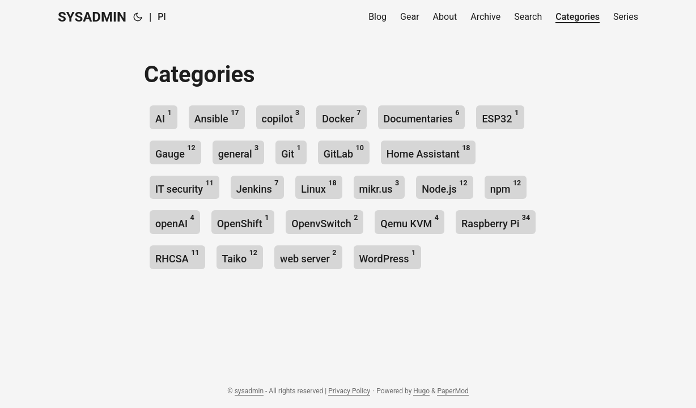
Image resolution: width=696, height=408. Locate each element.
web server (308, 256)
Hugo (421, 391)
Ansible (216, 116)
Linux (318, 186)
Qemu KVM (409, 221)
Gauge (175, 151)
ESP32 (500, 116)
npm (505, 186)
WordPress (387, 256)
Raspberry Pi (495, 221)
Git (291, 151)
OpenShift (243, 221)
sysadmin (249, 391)
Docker (341, 116)
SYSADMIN (92, 17)
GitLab (344, 151)
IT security (184, 186)
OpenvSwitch (324, 221)
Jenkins (257, 186)
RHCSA (177, 256)
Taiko (240, 256)
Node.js (444, 186)
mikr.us (379, 186)
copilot (281, 116)
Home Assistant (428, 151)
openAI (174, 221)
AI (163, 116)
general (238, 151)
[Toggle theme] (138, 17)
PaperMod (452, 391)
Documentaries (422, 116)
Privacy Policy (349, 391)
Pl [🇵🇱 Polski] (161, 16)
